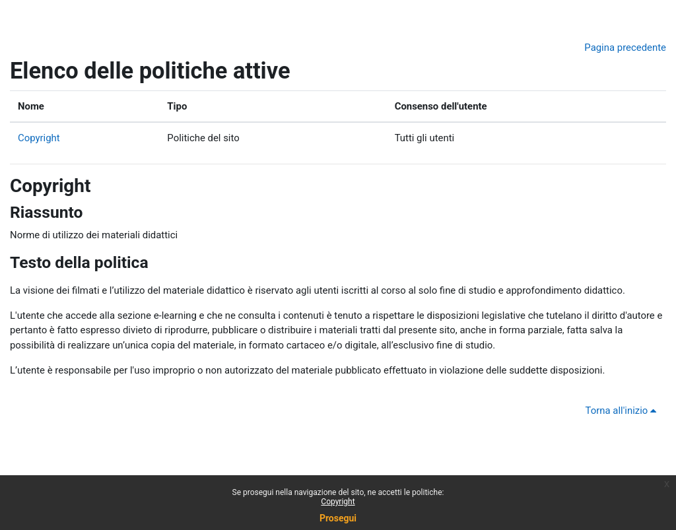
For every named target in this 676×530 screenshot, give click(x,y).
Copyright (39, 138)
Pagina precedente (625, 47)
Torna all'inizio (623, 410)
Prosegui (338, 518)
